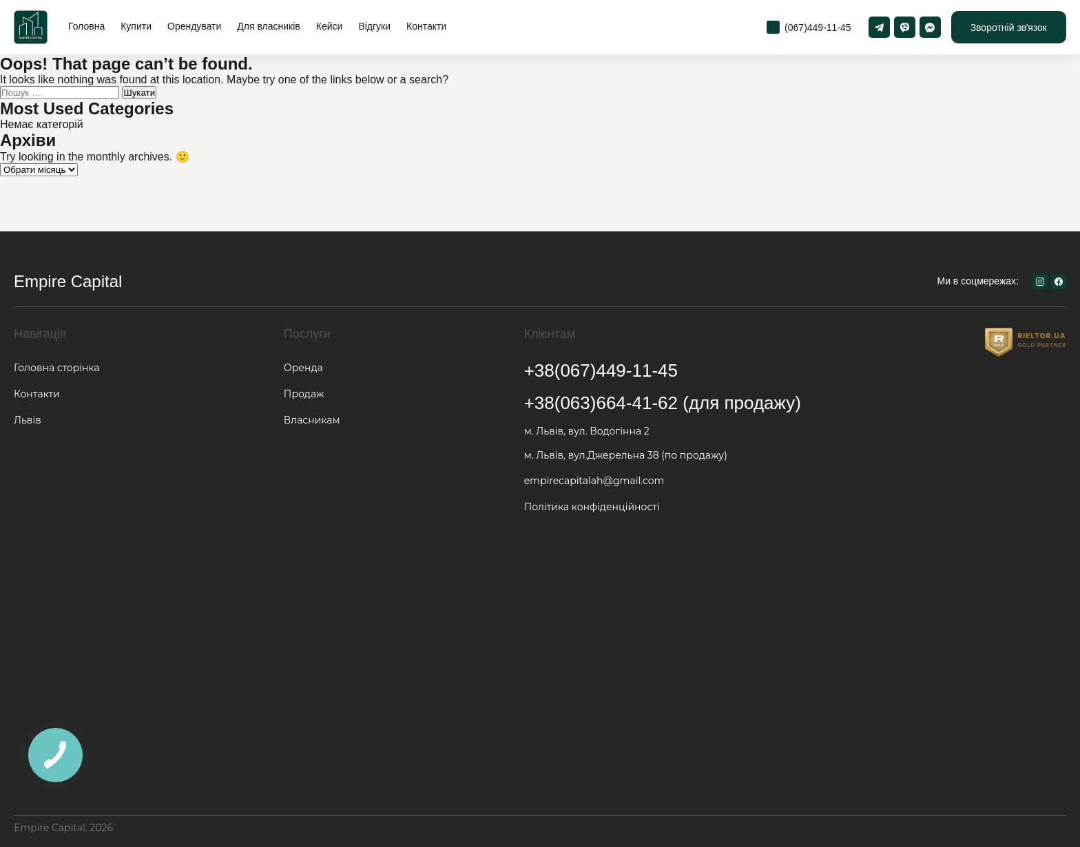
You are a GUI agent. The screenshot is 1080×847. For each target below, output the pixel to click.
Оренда (303, 368)
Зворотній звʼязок (1008, 27)
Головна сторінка (57, 368)
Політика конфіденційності (592, 507)
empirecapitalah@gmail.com (594, 480)
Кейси (329, 26)
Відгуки (374, 26)
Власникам (312, 420)
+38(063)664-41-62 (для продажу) (662, 403)
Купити (136, 26)
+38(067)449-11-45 (601, 370)
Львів (27, 420)
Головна (86, 26)
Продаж (304, 394)
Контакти (426, 26)
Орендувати (194, 26)
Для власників (268, 26)
